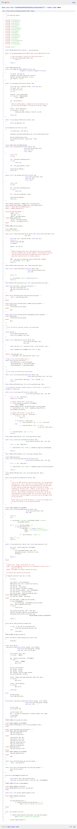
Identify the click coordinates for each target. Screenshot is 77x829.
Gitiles (9, 826)
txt (71, 826)
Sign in (73, 2)
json (74, 826)
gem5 (3, 7)
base (54, 7)
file (32, 11)
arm (8, 7)
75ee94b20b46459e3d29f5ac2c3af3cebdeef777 (30, 7)
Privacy (13, 826)
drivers (49, 7)
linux (12, 7)
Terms (17, 826)
